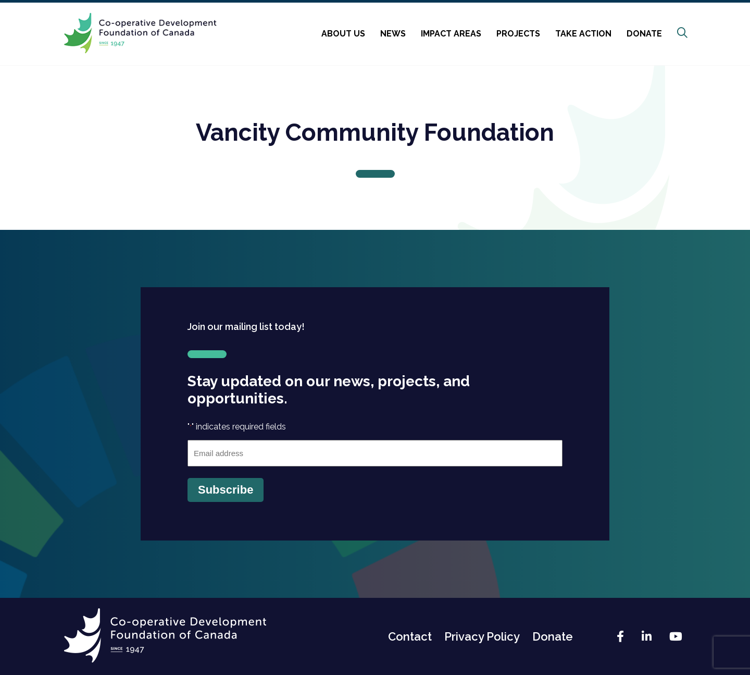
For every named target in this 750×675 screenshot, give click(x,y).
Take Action (583, 34)
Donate (644, 34)
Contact (410, 636)
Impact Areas (451, 34)
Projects (518, 34)
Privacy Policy (482, 636)
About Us (343, 34)
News (393, 34)
